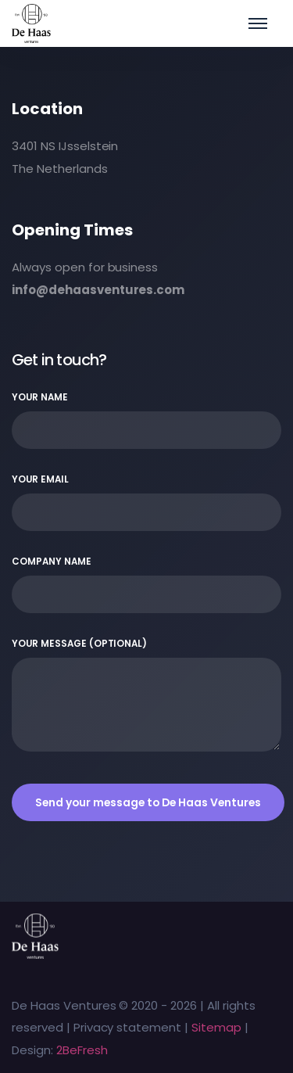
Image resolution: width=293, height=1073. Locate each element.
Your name (146, 420)
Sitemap (216, 1027)
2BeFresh (82, 1050)
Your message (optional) (146, 694)
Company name (146, 584)
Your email (146, 502)
